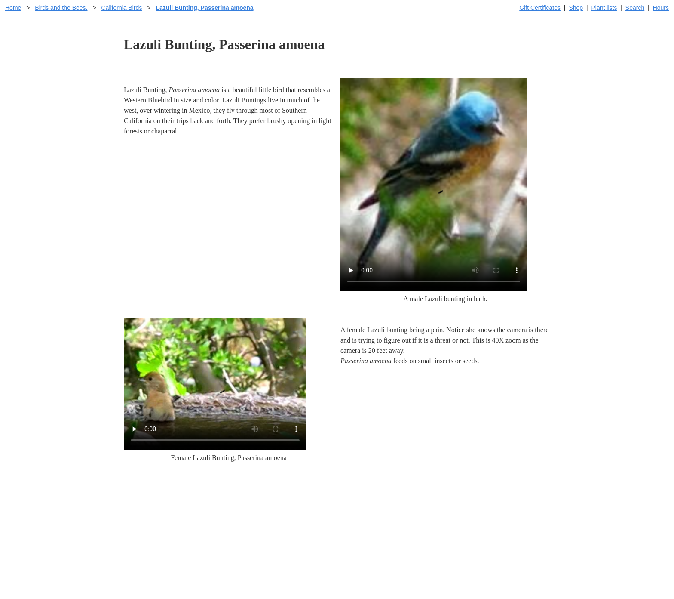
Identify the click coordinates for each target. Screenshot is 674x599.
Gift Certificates (540, 7)
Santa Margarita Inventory (485, 499)
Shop (576, 7)
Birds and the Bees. (61, 7)
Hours (661, 7)
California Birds (121, 7)
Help (345, 499)
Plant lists (604, 7)
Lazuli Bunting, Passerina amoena (204, 7)
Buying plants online (367, 513)
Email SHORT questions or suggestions (285, 571)
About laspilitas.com (477, 527)
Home (13, 7)
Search (634, 7)
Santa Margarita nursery (482, 513)
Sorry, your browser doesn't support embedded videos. (433, 184)
